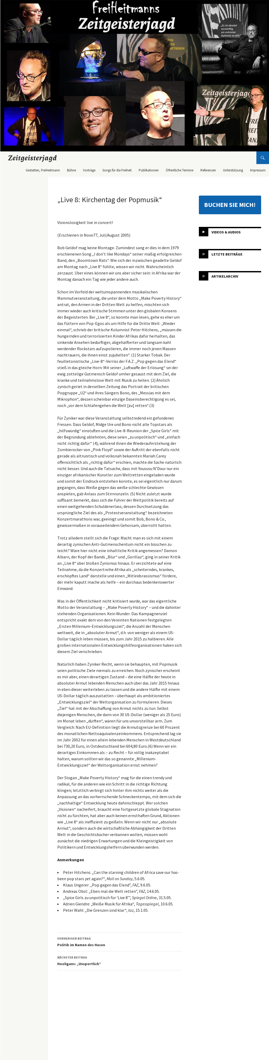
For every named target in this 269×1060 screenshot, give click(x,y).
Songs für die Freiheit (117, 170)
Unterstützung (233, 170)
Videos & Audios (226, 232)
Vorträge (89, 170)
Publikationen (149, 170)
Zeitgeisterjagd (32, 157)
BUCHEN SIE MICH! (230, 205)
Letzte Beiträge (226, 254)
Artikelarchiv (224, 276)
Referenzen (208, 170)
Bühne (71, 170)
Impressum (258, 170)
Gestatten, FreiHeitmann (43, 170)
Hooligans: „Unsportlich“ (119, 960)
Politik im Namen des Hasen (119, 941)
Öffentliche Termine (179, 170)
